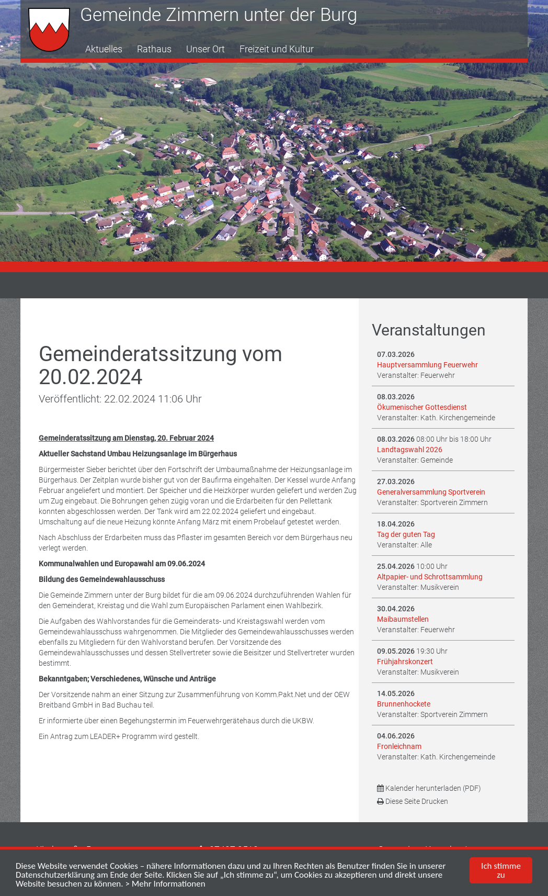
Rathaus (154, 48)
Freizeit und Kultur (276, 48)
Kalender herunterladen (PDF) (429, 788)
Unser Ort (205, 48)
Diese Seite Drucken (412, 801)
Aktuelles (103, 48)
